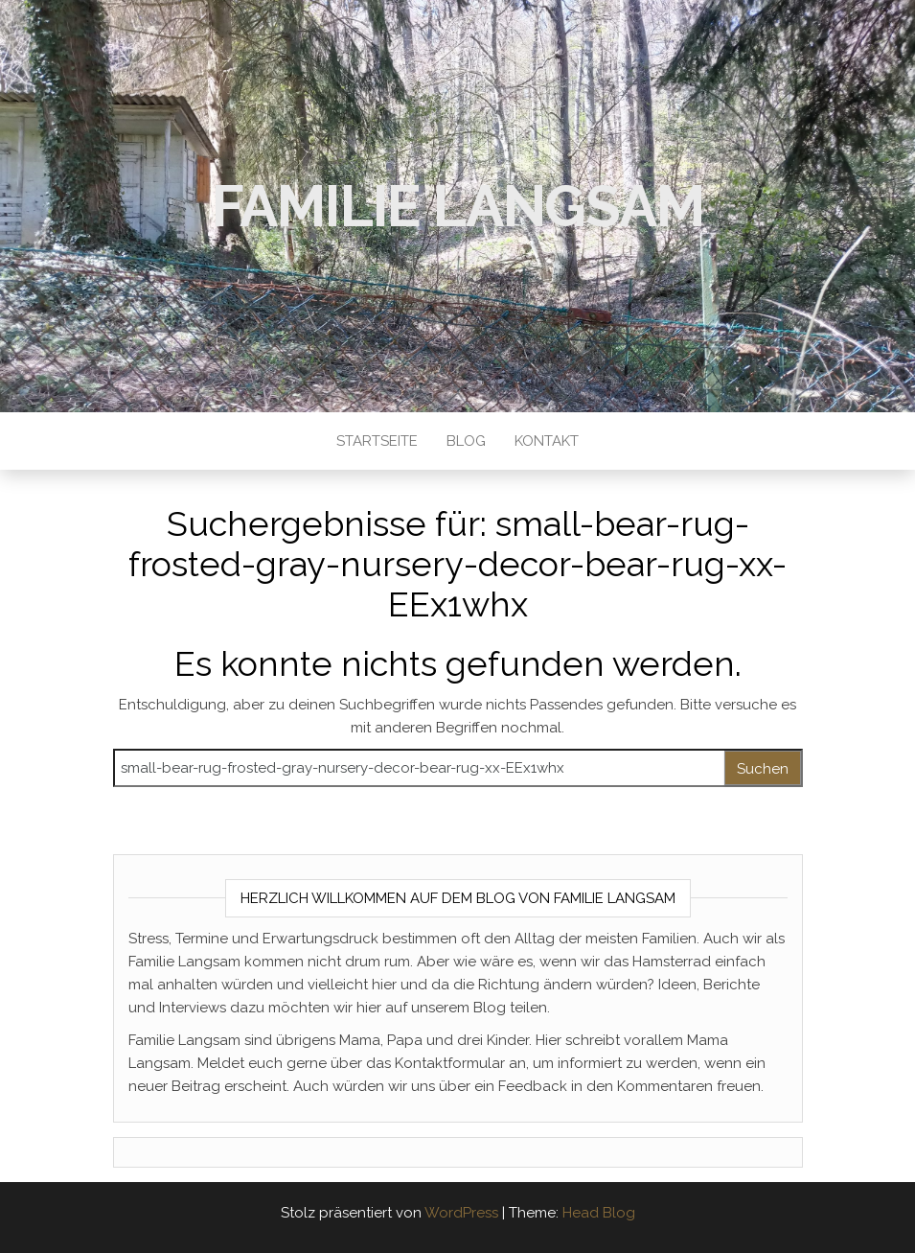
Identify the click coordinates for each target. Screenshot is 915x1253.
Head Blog (598, 1212)
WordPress (461, 1212)
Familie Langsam (458, 206)
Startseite (377, 441)
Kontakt (547, 441)
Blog (466, 441)
